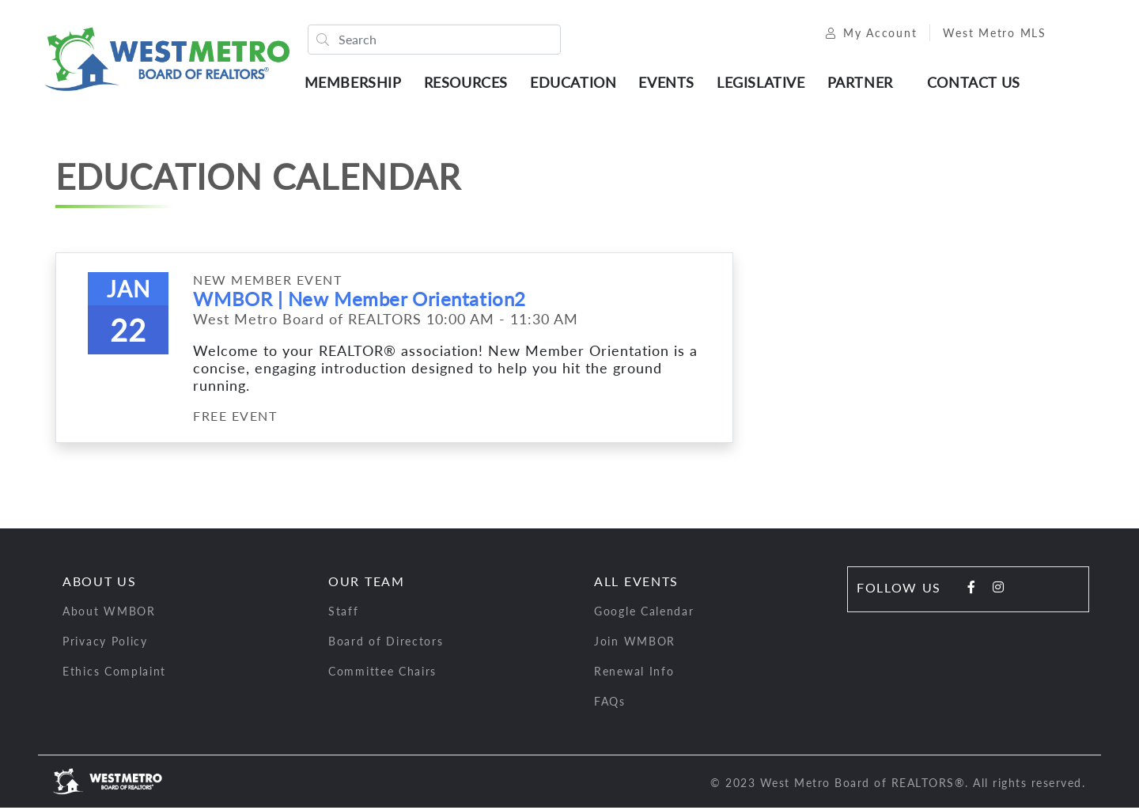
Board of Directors (386, 643)
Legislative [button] (763, 83)
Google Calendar (644, 613)
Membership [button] (355, 83)
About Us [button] (99, 583)
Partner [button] (862, 83)
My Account (865, 33)
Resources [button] (468, 83)
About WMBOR (109, 613)
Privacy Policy (105, 643)
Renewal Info (634, 673)
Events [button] (669, 83)
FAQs (610, 703)
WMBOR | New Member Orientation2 (359, 301)
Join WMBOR (634, 643)
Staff (343, 613)
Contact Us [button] (976, 83)
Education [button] (575, 83)
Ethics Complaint (114, 673)
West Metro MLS (989, 33)
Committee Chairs (382, 673)
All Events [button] (636, 583)
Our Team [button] (366, 583)
